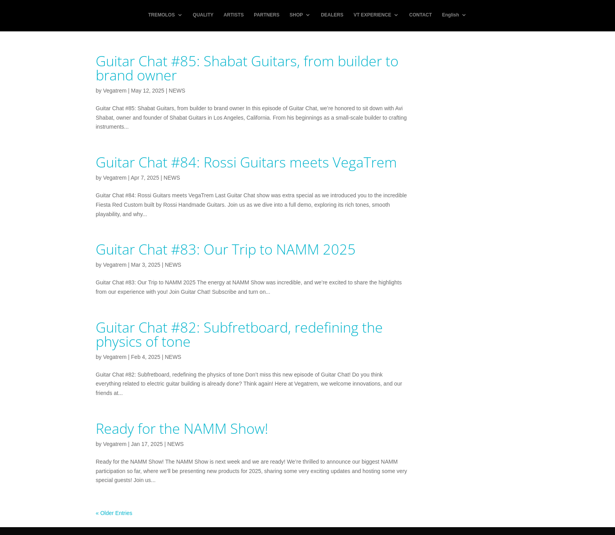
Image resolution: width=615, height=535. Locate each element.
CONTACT (420, 16)
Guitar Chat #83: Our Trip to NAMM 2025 (226, 249)
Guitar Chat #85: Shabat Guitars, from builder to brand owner (247, 68)
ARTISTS (234, 16)
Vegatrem (115, 90)
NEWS (177, 90)
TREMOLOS (161, 16)
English (450, 16)
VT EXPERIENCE (372, 16)
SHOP (296, 16)
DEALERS (332, 16)
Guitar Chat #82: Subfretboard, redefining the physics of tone (239, 334)
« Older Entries (114, 513)
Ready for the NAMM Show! (182, 428)
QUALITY (203, 16)
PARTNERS (266, 16)
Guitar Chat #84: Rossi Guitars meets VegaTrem (246, 162)
